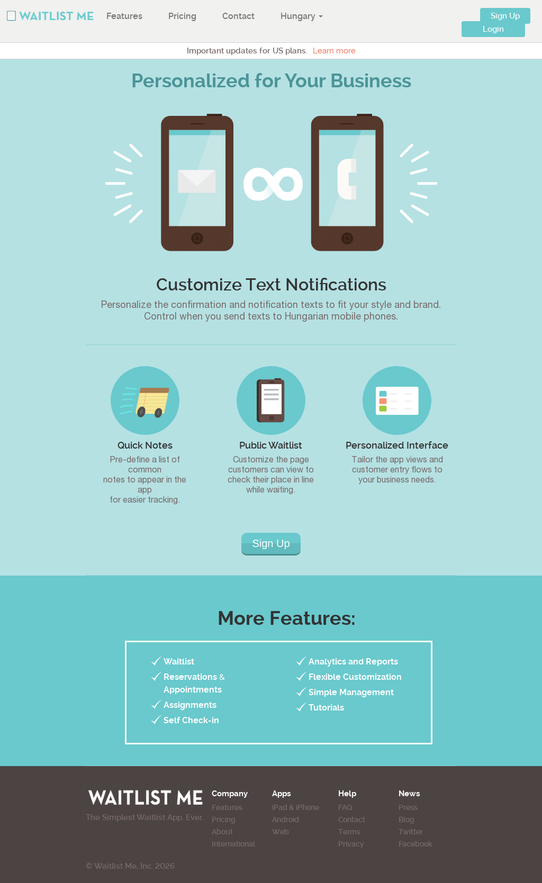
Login (493, 29)
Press (408, 807)
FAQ (345, 807)
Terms (349, 831)
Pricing (182, 16)
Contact (238, 16)
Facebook (415, 844)
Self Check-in (191, 720)
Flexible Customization (355, 677)
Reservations (190, 677)
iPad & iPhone (295, 807)
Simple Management (351, 692)
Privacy (351, 844)
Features (124, 16)
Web (280, 831)
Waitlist (179, 662)
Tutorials (326, 708)
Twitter (411, 831)
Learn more (334, 51)
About (222, 831)
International (233, 844)
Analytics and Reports (353, 662)
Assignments (190, 705)
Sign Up (505, 16)
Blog (406, 819)
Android (285, 819)
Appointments (193, 690)
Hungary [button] (302, 16)
